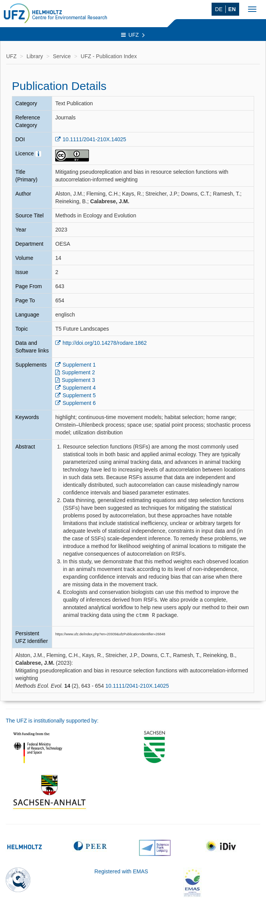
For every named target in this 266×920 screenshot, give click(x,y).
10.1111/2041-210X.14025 (94, 139)
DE (218, 9)
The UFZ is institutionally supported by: (52, 720)
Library (34, 56)
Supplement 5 (78, 395)
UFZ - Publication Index (109, 56)
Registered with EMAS (121, 871)
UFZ (133, 35)
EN (232, 9)
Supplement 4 (78, 388)
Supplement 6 (78, 403)
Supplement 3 (78, 380)
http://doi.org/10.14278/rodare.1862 (104, 343)
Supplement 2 (78, 372)
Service (62, 56)
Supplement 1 (78, 365)
